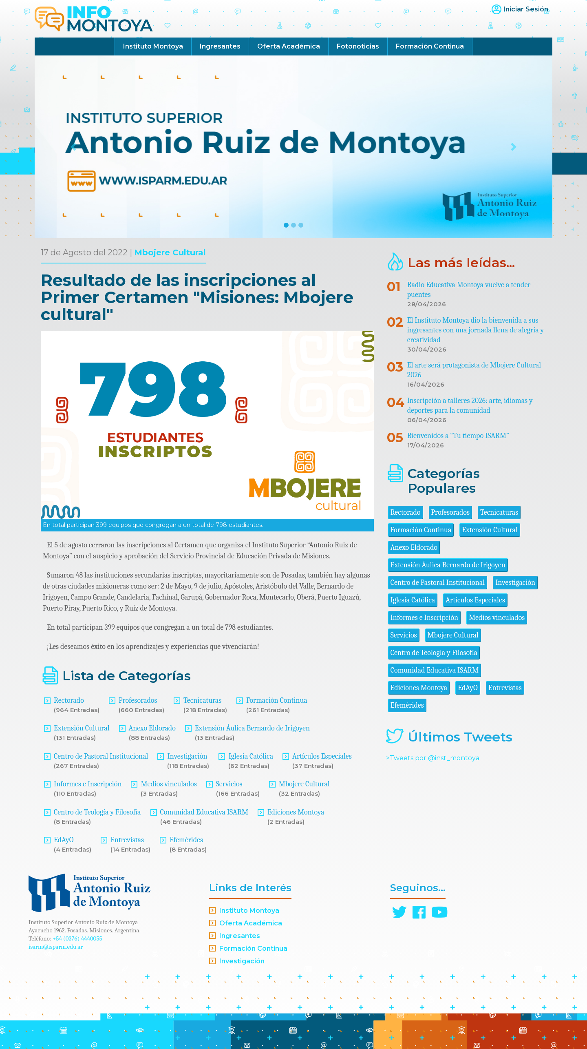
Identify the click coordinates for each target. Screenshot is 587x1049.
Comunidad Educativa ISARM (204, 812)
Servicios (229, 784)
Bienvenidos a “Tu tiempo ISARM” (458, 436)
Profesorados (138, 700)
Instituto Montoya (153, 46)
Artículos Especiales (322, 756)
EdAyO (64, 840)
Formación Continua (430, 46)
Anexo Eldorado (152, 728)
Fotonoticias (358, 46)
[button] (74, 146)
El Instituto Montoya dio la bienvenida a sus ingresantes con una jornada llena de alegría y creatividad (475, 330)
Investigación (187, 756)
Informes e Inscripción (87, 784)
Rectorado (69, 700)
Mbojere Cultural (170, 252)
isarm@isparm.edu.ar (56, 946)
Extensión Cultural (82, 728)
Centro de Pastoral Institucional (101, 756)
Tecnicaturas (202, 700)
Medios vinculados (168, 784)
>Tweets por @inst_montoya (432, 758)
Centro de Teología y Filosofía (97, 812)
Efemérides (186, 840)
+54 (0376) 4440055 (77, 938)
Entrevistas (127, 840)
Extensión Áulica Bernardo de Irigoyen (252, 728)
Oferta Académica (288, 46)
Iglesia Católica (250, 756)
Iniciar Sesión (525, 9)
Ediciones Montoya (295, 812)
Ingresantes (220, 46)
